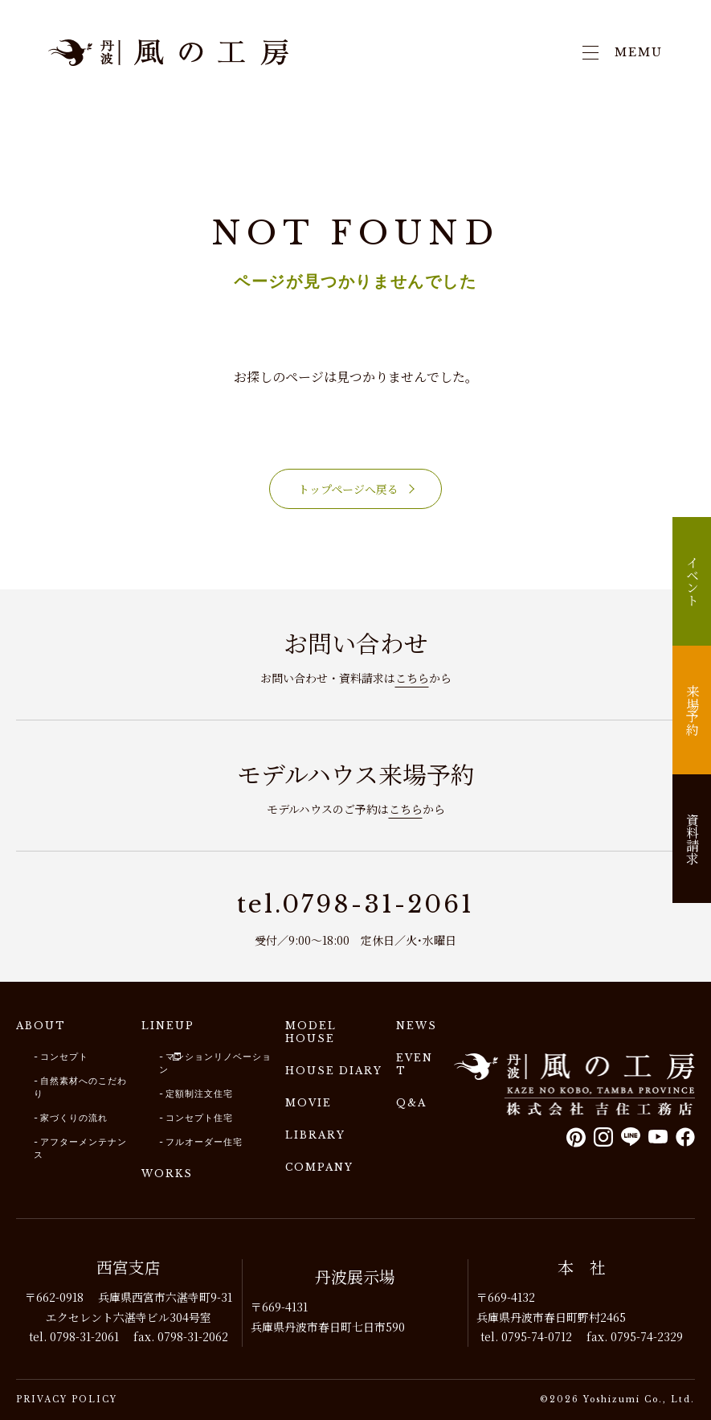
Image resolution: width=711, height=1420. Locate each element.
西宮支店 (128, 1266)
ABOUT (41, 1026)
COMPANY (319, 1167)
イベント (692, 581)
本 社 (582, 1266)
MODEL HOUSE (311, 1032)
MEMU (622, 52)
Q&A (411, 1103)
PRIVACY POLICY (66, 1399)
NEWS (416, 1026)
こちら (412, 678)
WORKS (167, 1174)
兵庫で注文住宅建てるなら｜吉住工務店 (168, 52)
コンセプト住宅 (199, 1117)
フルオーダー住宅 (204, 1141)
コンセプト (64, 1056)
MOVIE (308, 1103)
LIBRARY (315, 1135)
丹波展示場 (355, 1276)
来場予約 (692, 710)
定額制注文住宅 (199, 1093)
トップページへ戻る (348, 489)
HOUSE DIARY (333, 1071)
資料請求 (692, 838)
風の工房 (574, 1084)
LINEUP (167, 1026)
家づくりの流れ (74, 1117)
